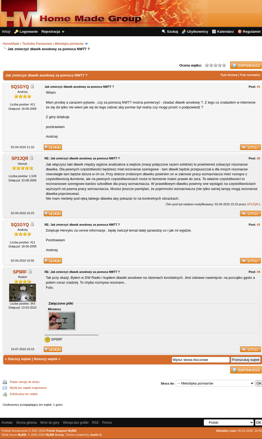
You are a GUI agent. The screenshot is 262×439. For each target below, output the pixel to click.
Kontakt (7, 423)
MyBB (22, 434)
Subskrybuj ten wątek (24, 394)
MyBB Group (55, 434)
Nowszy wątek (45, 359)
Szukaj (172, 32)
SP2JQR (20, 158)
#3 (258, 224)
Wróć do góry (49, 423)
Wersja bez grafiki (75, 423)
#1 (258, 86)
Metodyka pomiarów (69, 44)
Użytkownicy (197, 32)
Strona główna (26, 423)
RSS (95, 423)
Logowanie (29, 32)
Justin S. (96, 434)
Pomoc (107, 423)
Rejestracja (51, 32)
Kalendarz (225, 32)
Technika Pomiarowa (37, 44)
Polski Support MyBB (61, 430)
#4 (258, 271)
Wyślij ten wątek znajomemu (28, 387)
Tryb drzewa (228, 74)
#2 (258, 158)
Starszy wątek (19, 359)
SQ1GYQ (20, 87)
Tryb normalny (250, 74)
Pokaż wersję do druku (24, 381)
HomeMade (11, 44)
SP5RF (20, 272)
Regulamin (252, 32)
